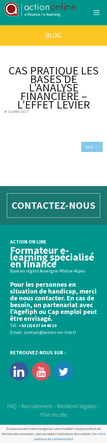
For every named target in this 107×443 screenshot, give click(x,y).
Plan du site (53, 414)
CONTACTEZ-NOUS (53, 205)
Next (91, 146)
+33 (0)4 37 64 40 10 (37, 325)
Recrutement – (38, 405)
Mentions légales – (78, 405)
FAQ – (14, 405)
